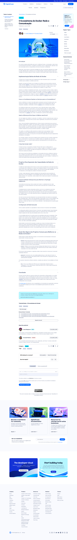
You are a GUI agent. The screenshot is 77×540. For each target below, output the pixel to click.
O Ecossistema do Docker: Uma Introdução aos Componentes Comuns (35, 313)
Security (10, 511)
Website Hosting (48, 501)
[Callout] (34, 371)
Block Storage (23, 512)
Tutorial (21, 17)
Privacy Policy (60, 441)
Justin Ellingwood (29, 33)
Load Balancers (24, 507)
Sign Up (13, 431)
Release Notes (36, 516)
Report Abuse (59, 496)
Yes (52, 359)
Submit (62, 439)
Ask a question (43, 354)
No (55, 359)
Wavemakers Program (37, 503)
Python (65, 41)
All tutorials (66, 50)
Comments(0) (33, 365)
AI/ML (65, 32)
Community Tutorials (36, 493)
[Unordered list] (31, 371)
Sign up (71, 4)
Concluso (6, 28)
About (10, 493)
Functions (23, 504)
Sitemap (23, 532)
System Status (59, 498)
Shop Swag (35, 519)
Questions (36, 7)
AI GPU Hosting (48, 493)
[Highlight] (26, 371)
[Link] (24, 371)
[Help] (56, 371)
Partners (10, 501)
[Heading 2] (29, 371)
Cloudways (23, 524)
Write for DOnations (36, 498)
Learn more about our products (28, 296)
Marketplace (35, 509)
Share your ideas (60, 499)
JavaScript (66, 39)
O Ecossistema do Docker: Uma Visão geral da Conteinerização (34, 314)
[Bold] (20, 371)
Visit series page (23, 308)
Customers (11, 499)
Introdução (22, 61)
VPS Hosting (47, 499)
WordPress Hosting (48, 509)
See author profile (53, 329)
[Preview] (55, 371)
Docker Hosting (48, 504)
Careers (10, 498)
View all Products (24, 526)
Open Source (35, 506)
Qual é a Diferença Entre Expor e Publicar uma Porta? (33, 115)
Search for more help (52, 354)
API (22, 515)
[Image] (25, 371)
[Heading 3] (30, 371)
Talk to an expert (67, 52)
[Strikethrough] (23, 371)
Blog (10, 496)
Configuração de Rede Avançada (28, 204)
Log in (65, 4)
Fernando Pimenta (38, 33)
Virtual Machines (48, 511)
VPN (46, 503)
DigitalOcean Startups (37, 501)
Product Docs (43, 7)
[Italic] (21, 371)
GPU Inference (48, 498)
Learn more (34, 431)
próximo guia (23, 282)
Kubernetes (66, 48)
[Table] (35, 371)
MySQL (65, 43)
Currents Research (36, 499)
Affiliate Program (12, 504)
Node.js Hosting (48, 506)
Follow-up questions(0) (42, 365)
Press (10, 506)
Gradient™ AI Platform (25, 499)
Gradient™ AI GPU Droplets (26, 493)
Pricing (34, 511)
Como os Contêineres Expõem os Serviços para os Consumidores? (37, 99)
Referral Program (12, 503)
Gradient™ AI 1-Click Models (26, 497)
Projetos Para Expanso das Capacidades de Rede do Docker (9, 20)
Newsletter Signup (36, 508)
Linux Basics (66, 37)
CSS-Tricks (35, 496)
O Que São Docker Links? (25, 143)
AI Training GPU (48, 496)
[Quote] (33, 371)
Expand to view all (38, 319)
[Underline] (22, 371)
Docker (65, 46)
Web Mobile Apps (48, 508)
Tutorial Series (22, 14)
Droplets (22, 501)
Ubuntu (65, 34)
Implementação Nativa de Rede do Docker (32, 76)
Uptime (22, 517)
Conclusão (22, 272)
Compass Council (36, 504)
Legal (10, 508)
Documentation (36, 514)
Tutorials (30, 7)
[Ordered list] (32, 371)
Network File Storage (25, 514)
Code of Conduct (36, 517)
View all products (23, 470)
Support (58, 493)
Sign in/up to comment (25, 384)
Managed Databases (25, 509)
